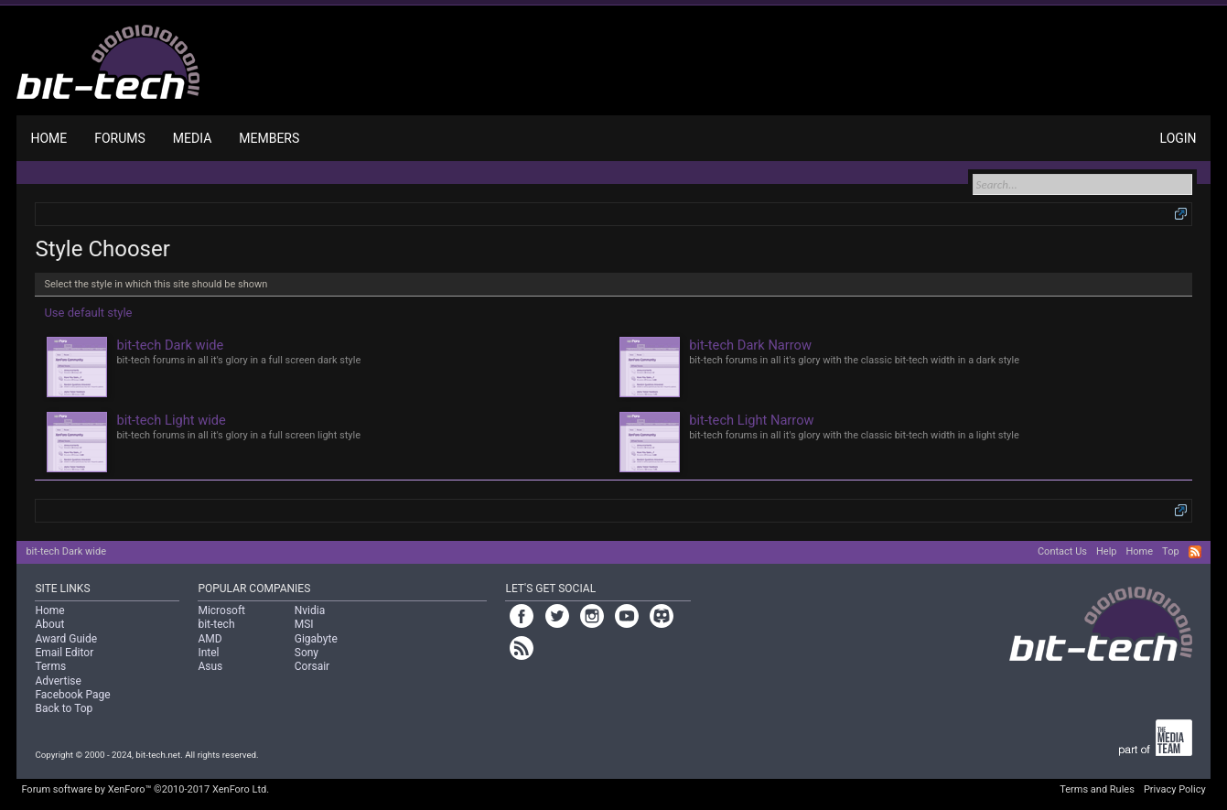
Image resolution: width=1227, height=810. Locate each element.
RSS (1195, 551)
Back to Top (63, 708)
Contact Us (1062, 551)
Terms (50, 666)
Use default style (88, 312)
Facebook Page (72, 694)
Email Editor (64, 652)
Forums (119, 138)
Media (192, 138)
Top (1170, 551)
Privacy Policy (1175, 789)
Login (1178, 138)
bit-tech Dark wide (66, 551)
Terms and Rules (1097, 789)
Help (1106, 551)
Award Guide (66, 638)
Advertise (58, 681)
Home (48, 138)
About (49, 624)
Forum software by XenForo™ (145, 789)
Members (269, 138)
